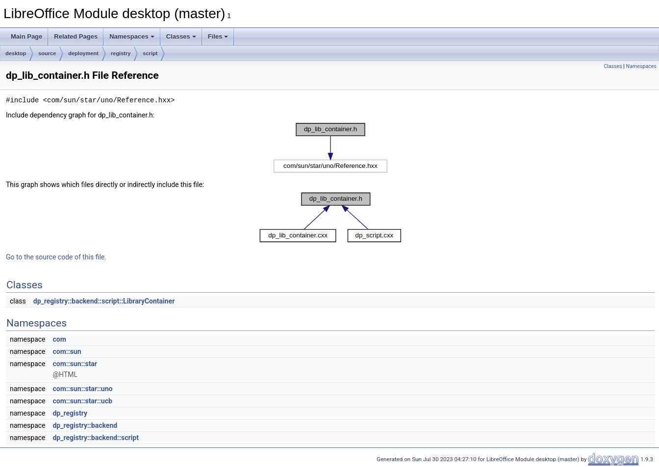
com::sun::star (74, 364)
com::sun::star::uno (82, 389)
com (59, 339)
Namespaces (131, 36)
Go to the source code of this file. (56, 257)
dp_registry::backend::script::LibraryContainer (104, 301)
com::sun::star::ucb (82, 401)
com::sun (66, 351)
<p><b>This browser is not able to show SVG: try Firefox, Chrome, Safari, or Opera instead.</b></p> (330, 147)
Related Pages (76, 36)
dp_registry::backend (84, 425)
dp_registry (69, 413)
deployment (83, 53)
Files (218, 36)
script (150, 53)
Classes (181, 36)
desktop (15, 53)
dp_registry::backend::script (95, 438)
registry (120, 53)
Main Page (26, 36)
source (47, 53)
